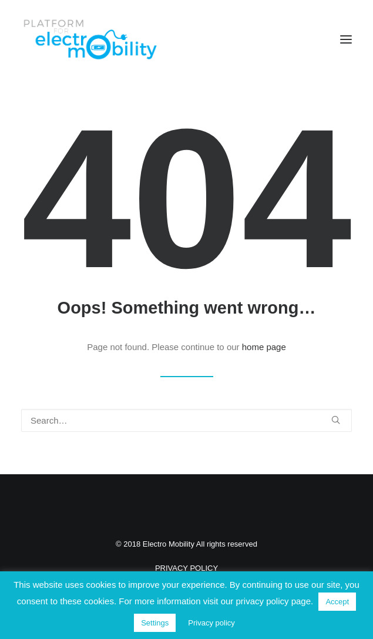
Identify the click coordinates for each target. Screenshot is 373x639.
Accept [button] (337, 601)
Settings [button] (155, 622)
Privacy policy (211, 622)
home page (264, 347)
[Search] (186, 420)
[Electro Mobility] (90, 39)
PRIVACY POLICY (186, 568)
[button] (346, 39)
